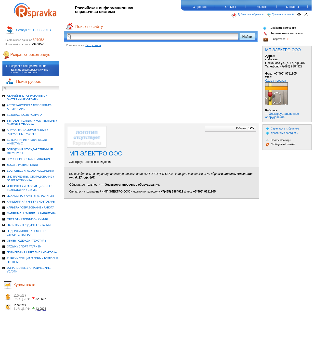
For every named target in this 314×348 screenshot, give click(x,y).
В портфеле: (275, 40)
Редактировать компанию (282, 34)
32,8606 (41, 299)
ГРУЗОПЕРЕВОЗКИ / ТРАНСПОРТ (28, 158)
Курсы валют (25, 285)
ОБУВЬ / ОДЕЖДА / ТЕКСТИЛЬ (26, 240)
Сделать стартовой (280, 15)
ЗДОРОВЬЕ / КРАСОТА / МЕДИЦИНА (30, 170)
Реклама (261, 7)
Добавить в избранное (247, 15)
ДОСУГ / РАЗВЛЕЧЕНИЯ (22, 164)
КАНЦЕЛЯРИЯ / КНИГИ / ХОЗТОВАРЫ (31, 201)
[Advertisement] (161, 84)
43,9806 (41, 308)
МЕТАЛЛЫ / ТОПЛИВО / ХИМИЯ (27, 219)
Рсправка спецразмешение (28, 66)
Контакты (292, 7)
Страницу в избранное (282, 128)
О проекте (200, 7)
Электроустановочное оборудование (282, 115)
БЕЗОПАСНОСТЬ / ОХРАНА (24, 114)
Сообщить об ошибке (280, 144)
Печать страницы (278, 140)
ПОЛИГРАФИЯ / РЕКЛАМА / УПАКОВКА (32, 252)
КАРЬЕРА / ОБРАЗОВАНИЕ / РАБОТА (30, 207)
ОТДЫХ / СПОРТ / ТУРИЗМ (24, 246)
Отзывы (230, 7)
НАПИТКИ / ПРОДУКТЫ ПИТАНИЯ (29, 225)
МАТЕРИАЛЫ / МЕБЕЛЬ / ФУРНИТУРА (31, 213)
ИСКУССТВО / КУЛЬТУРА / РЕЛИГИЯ (30, 195)
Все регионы (93, 45)
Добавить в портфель (282, 133)
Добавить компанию (279, 28)
